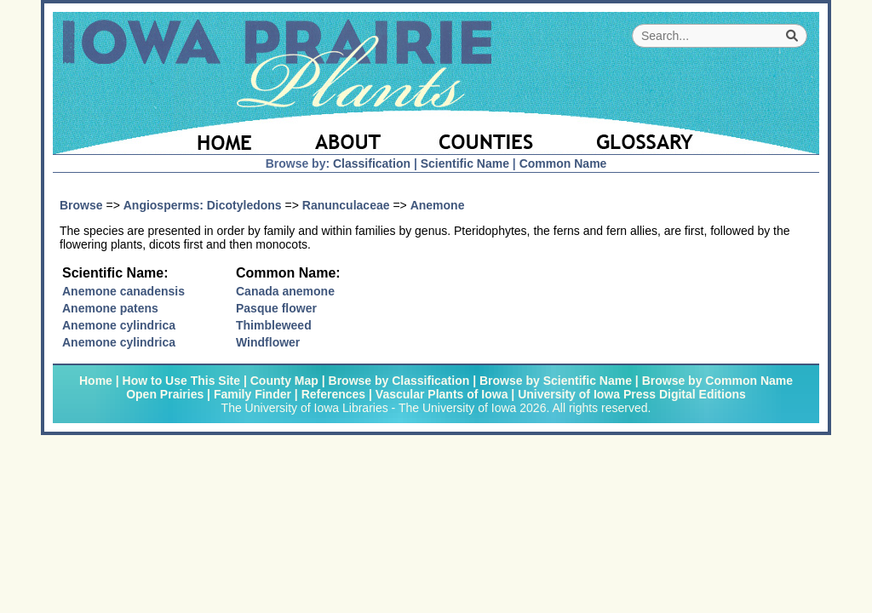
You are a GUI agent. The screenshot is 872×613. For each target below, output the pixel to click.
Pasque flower (276, 308)
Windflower (268, 342)
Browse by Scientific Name (555, 380)
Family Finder (252, 394)
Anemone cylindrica (118, 325)
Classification (371, 163)
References (333, 394)
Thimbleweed (274, 325)
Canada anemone (285, 291)
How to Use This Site (181, 380)
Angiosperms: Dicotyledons (202, 205)
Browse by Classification (399, 380)
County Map (284, 380)
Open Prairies (165, 394)
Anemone (437, 205)
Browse (81, 205)
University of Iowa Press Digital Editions (632, 394)
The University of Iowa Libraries (304, 408)
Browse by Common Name (717, 380)
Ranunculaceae (346, 205)
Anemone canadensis (123, 291)
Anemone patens (110, 308)
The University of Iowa (458, 408)
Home (95, 380)
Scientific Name (465, 163)
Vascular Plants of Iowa (442, 394)
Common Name (563, 163)
